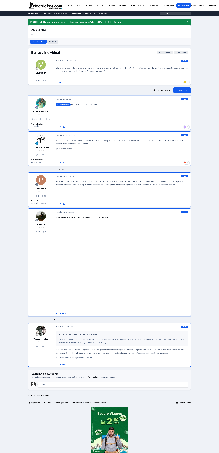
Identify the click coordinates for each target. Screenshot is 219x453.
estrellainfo (41, 224)
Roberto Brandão (40, 111)
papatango (41, 188)
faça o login (92, 377)
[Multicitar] (56, 127)
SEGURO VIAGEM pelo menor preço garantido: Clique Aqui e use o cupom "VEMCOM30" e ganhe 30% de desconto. (75, 22)
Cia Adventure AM (41, 147)
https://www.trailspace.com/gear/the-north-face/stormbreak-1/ (82, 217)
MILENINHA (41, 73)
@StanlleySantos (63, 105)
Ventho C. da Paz (41, 339)
